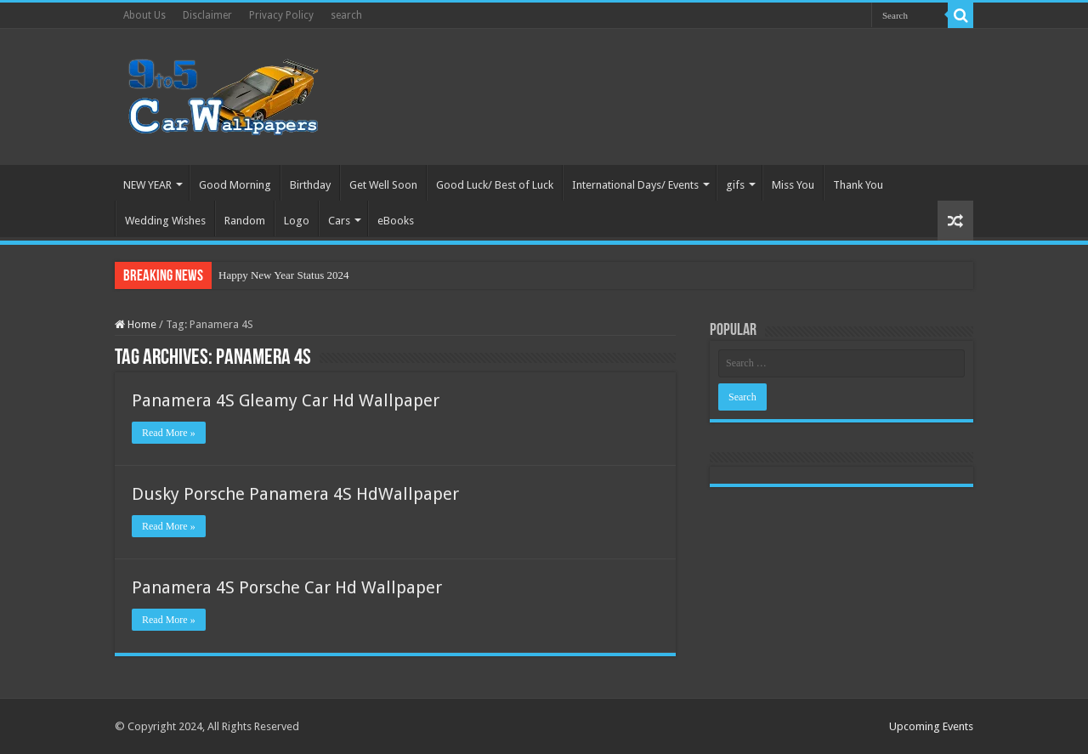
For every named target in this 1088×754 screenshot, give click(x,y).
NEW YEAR (147, 185)
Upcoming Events (931, 726)
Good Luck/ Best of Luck (494, 185)
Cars (339, 220)
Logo (296, 220)
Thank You (858, 185)
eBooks (395, 220)
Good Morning (235, 185)
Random (244, 220)
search (346, 15)
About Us (144, 15)
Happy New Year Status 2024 (283, 275)
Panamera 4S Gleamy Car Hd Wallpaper (285, 400)
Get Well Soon (383, 185)
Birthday (310, 185)
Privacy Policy (281, 15)
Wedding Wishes (165, 220)
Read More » (169, 433)
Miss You (793, 185)
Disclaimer (207, 15)
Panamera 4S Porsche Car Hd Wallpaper (287, 587)
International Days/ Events (635, 185)
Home (135, 324)
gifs (735, 185)
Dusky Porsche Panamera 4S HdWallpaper (295, 494)
